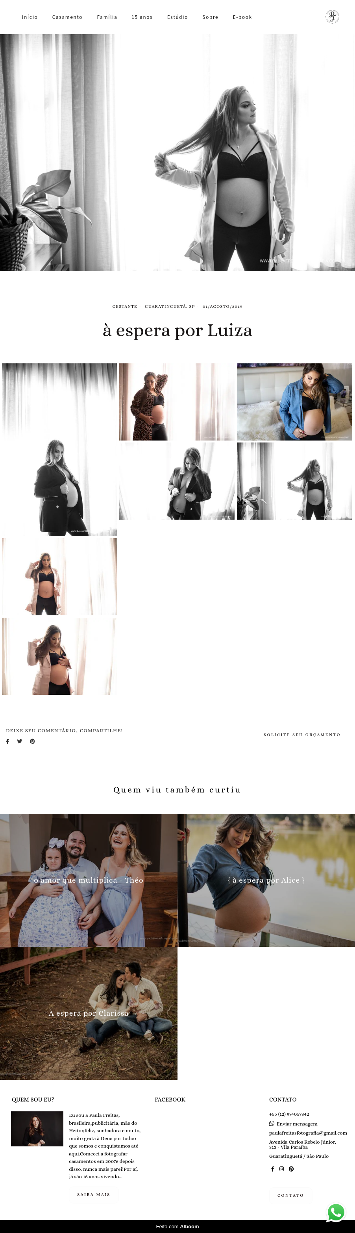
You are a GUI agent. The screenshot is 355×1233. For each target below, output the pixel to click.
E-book (242, 17)
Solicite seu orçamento (302, 734)
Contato (290, 1195)
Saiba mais (94, 1194)
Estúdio (177, 17)
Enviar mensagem (297, 1123)
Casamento (67, 17)
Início (30, 17)
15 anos (142, 17)
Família (107, 17)
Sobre (210, 17)
